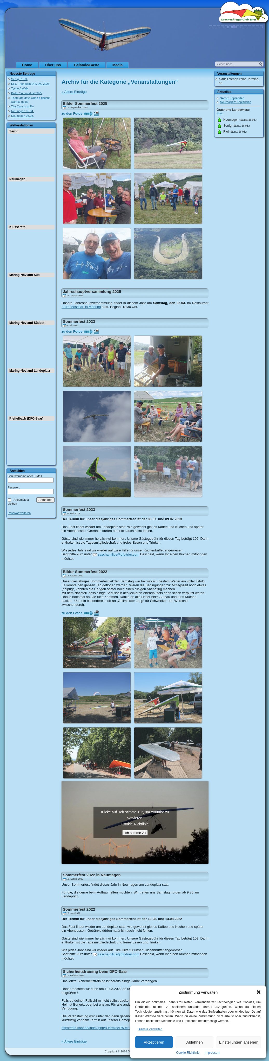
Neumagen (17, 179)
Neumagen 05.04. (22, 111)
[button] (258, 992)
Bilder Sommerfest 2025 (26, 93)
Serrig (13, 131)
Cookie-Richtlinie (187, 1052)
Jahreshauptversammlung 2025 (92, 291)
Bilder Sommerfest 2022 (85, 571)
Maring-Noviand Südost (26, 323)
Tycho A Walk (19, 88)
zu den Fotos (72, 113)
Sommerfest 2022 (79, 909)
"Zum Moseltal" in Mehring (81, 307)
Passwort (13, 487)
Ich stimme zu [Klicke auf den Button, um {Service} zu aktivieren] (135, 833)
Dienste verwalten (150, 1029)
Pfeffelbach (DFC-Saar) (26, 418)
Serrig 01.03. (19, 79)
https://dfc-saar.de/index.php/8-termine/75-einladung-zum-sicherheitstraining (119, 1028)
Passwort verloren (19, 513)
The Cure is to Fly (22, 106)
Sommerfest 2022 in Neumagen (92, 875)
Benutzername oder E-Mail (25, 476)
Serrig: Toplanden (232, 98)
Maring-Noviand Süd (24, 275)
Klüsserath (17, 227)
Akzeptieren (154, 1042)
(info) (220, 113)
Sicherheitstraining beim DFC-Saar (95, 971)
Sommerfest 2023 (79, 321)
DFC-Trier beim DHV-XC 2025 (30, 83)
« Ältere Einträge (74, 92)
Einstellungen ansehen (238, 1042)
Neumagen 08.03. (22, 115)
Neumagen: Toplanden (235, 102)
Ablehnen (194, 1042)
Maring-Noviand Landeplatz (29, 370)
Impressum (212, 1052)
